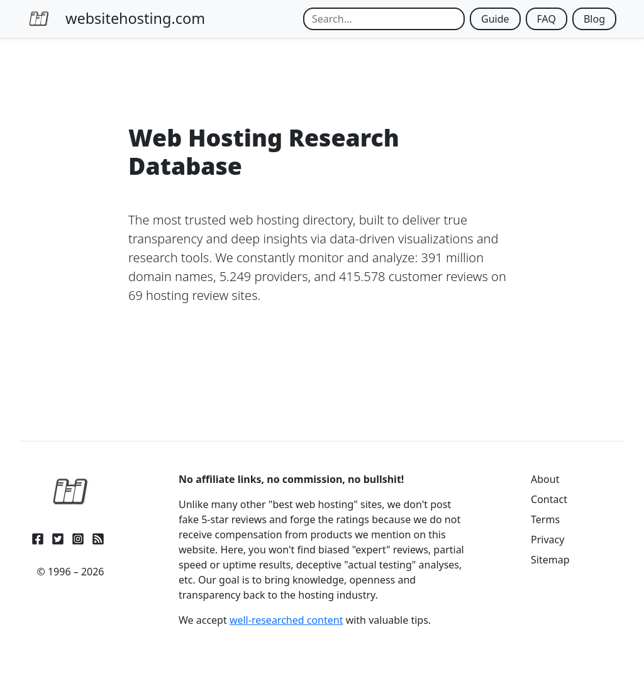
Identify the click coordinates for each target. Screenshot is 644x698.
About (545, 479)
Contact (549, 499)
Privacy (547, 539)
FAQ (546, 19)
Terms (545, 519)
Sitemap (550, 560)
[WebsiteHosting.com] (70, 492)
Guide (495, 19)
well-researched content (286, 620)
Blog (594, 19)
